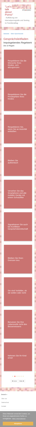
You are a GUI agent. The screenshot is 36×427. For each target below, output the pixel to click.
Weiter (21, 381)
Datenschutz (5, 402)
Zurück (14, 381)
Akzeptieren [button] (18, 423)
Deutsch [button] (4, 394)
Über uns (4, 398)
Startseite (6, 33)
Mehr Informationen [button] (19, 418)
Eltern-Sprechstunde (17, 33)
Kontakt (3, 406)
